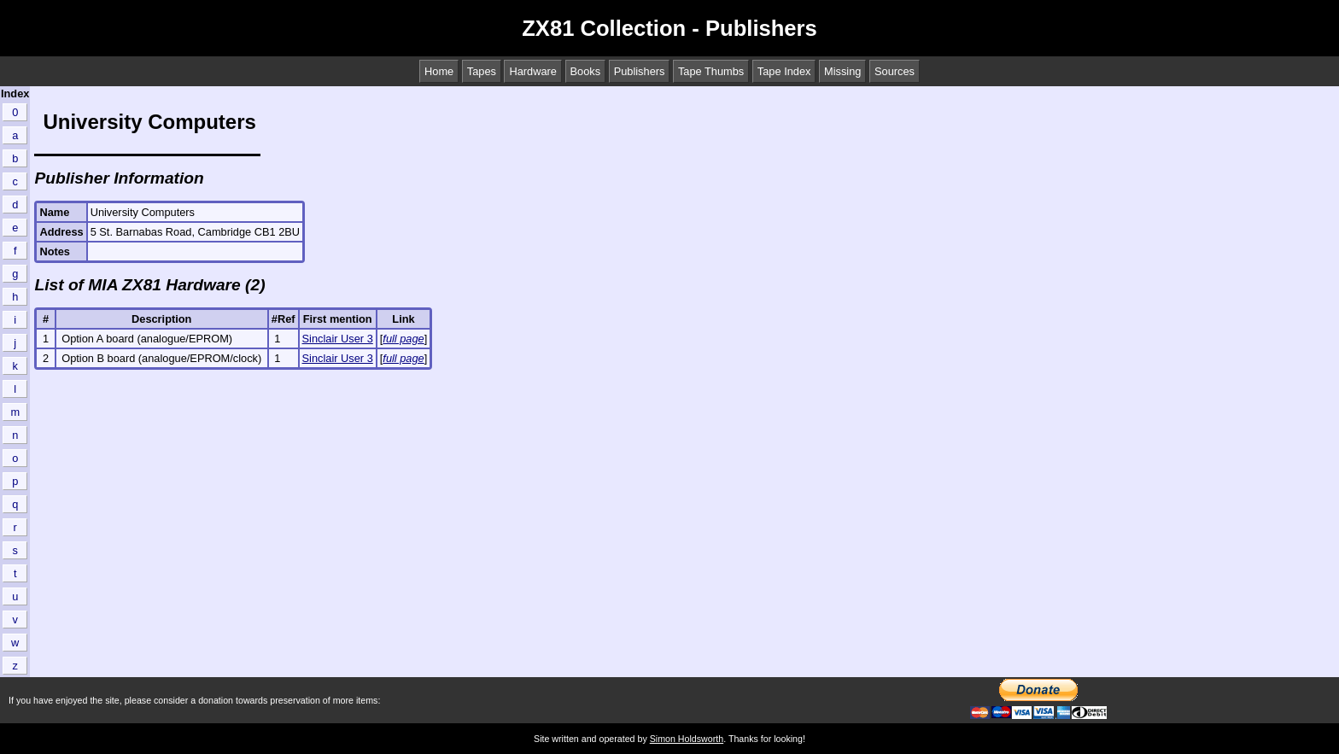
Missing (842, 71)
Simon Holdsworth (686, 739)
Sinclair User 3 (337, 338)
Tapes (481, 71)
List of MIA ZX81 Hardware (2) (149, 285)
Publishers (639, 71)
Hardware (532, 71)
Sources (894, 71)
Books (585, 71)
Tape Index (784, 71)
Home (438, 71)
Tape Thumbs (711, 71)
